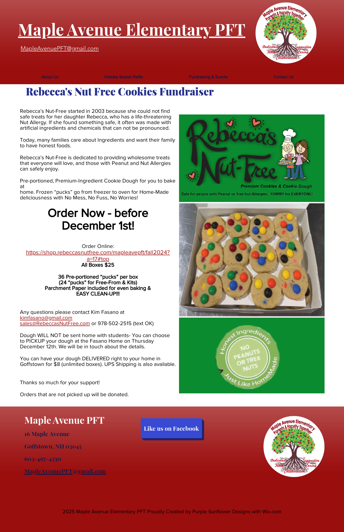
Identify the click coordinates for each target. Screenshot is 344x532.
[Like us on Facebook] (171, 428)
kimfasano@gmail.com (46, 317)
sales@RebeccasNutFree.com (55, 323)
